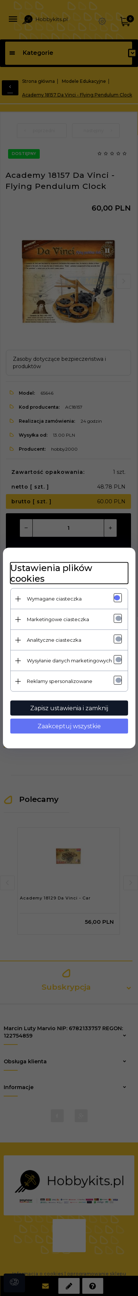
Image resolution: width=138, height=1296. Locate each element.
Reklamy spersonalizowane (59, 681)
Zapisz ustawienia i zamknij (69, 708)
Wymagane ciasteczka (54, 599)
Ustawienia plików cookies (51, 573)
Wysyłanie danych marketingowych (69, 660)
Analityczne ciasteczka (54, 640)
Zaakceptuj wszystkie (69, 726)
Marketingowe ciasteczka (58, 619)
